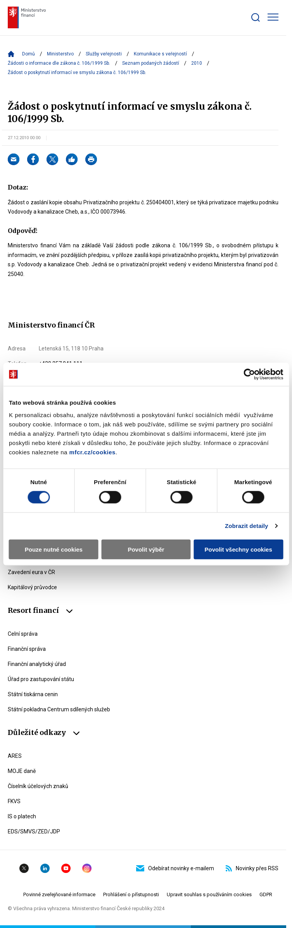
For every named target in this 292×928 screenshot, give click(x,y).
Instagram (87, 868)
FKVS (14, 801)
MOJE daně (22, 771)
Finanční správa (27, 649)
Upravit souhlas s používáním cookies (209, 894)
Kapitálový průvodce (32, 587)
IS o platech (22, 816)
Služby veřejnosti (104, 54)
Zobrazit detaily (246, 526)
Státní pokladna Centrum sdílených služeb (59, 709)
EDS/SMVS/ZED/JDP (34, 831)
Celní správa (23, 634)
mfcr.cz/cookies (92, 451)
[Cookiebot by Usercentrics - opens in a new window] (249, 374)
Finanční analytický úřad (37, 664)
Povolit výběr (146, 549)
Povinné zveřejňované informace (59, 894)
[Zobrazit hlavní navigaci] (273, 17)
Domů (28, 54)
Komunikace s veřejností (160, 54)
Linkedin (45, 868)
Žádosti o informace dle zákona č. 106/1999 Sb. (59, 63)
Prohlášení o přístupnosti (131, 894)
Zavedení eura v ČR (31, 572)
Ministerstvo (60, 54)
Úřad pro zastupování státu (41, 679)
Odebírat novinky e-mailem (175, 868)
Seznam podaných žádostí (150, 63)
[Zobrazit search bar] (255, 17)
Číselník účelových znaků (38, 786)
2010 (196, 63)
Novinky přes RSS (252, 868)
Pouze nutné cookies (54, 549)
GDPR (265, 894)
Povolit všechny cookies (238, 549)
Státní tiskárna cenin (33, 694)
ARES (15, 756)
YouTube (66, 868)
